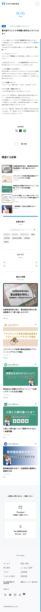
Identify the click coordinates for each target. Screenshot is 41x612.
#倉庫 (32, 234)
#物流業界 (27, 238)
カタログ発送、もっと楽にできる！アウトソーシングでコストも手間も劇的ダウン (26, 198)
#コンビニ (15, 234)
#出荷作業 (6, 238)
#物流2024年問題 (16, 238)
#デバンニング (24, 234)
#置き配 (6, 242)
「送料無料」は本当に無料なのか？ (24, 206)
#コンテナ (6, 234)
